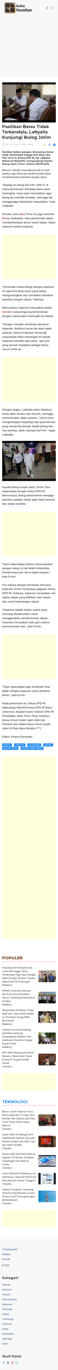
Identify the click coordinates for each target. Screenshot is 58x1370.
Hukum (6, 1294)
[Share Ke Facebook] (50, 144)
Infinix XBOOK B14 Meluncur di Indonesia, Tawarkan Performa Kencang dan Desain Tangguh (19, 1177)
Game (5, 1328)
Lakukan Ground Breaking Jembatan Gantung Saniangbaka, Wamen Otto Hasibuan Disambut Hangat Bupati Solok (17, 1036)
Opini (5, 1343)
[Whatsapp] (16, 1362)
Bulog (5, 218)
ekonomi (7, 311)
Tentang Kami (10, 1249)
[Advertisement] (29, 44)
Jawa (22, 214)
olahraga (7, 1338)
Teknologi (7, 1319)
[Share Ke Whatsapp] (45, 144)
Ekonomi (7, 1289)
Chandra (6, 1066)
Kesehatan (8, 1333)
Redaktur (7, 985)
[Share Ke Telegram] (54, 144)
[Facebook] (3, 1362)
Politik (5, 1314)
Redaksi (6, 1254)
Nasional (7, 1304)
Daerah (6, 1284)
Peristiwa (7, 1309)
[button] (52, 8)
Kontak (6, 1259)
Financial (7, 1324)
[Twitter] (7, 1362)
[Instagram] (11, 1362)
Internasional (9, 1299)
